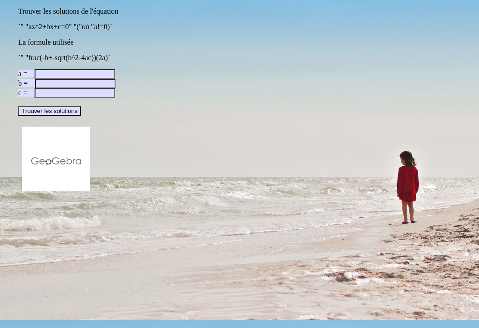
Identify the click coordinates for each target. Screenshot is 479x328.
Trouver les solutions (49, 111)
